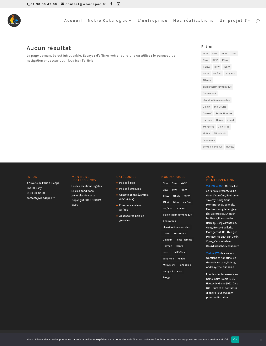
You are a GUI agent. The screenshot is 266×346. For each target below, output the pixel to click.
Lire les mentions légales (86, 186)
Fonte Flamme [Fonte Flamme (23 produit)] (224, 113)
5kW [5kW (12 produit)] (214, 53)
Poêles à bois (127, 182)
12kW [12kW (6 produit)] (227, 66)
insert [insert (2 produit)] (230, 120)
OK (235, 339)
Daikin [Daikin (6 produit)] (206, 106)
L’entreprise (153, 21)
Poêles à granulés (130, 188)
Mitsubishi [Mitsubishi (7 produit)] (220, 133)
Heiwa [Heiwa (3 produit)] (219, 120)
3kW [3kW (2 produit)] (205, 53)
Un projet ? (233, 21)
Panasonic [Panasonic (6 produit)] (209, 140)
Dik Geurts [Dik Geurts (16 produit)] (220, 106)
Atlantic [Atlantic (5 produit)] (207, 80)
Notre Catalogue (108, 21)
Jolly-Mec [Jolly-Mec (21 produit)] (223, 126)
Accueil (73, 21)
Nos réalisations (193, 21)
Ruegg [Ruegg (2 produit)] (230, 146)
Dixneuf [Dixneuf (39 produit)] (207, 113)
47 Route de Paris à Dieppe (43, 183)
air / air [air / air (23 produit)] (217, 73)
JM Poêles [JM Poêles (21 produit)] (208, 126)
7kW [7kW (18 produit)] (233, 53)
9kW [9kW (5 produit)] (215, 60)
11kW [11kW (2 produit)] (217, 66)
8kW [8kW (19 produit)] (205, 60)
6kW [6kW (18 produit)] (224, 53)
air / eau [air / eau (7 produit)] (230, 73)
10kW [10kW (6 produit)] (225, 60)
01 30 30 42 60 (36, 193)
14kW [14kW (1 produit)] (206, 73)
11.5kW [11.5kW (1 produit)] (206, 66)
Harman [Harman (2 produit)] (207, 120)
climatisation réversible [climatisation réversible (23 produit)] (216, 100)
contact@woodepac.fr (41, 198)
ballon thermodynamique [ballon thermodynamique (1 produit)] (217, 86)
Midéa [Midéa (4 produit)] (206, 133)
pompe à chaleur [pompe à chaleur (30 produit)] (212, 146)
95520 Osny (34, 188)
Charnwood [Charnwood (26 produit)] (209, 93)
